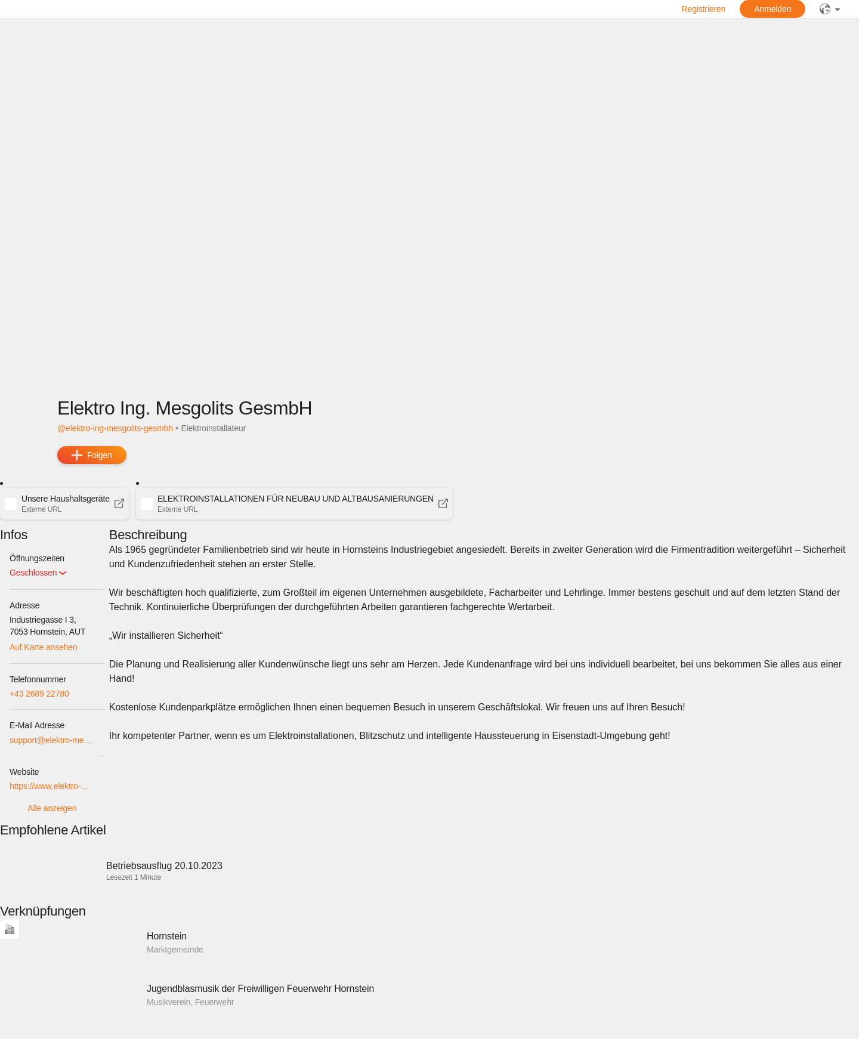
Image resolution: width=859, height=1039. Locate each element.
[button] (64, 503)
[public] (830, 9)
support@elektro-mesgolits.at (52, 740)
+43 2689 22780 (39, 693)
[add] (91, 455)
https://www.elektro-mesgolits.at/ (52, 786)
